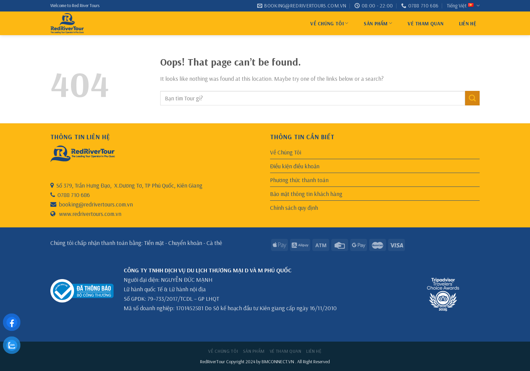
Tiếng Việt (463, 5)
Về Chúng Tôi (329, 23)
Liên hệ (467, 23)
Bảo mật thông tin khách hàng (306, 193)
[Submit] (472, 98)
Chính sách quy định (294, 207)
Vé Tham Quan (425, 23)
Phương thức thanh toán (299, 179)
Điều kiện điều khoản (294, 166)
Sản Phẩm (378, 23)
